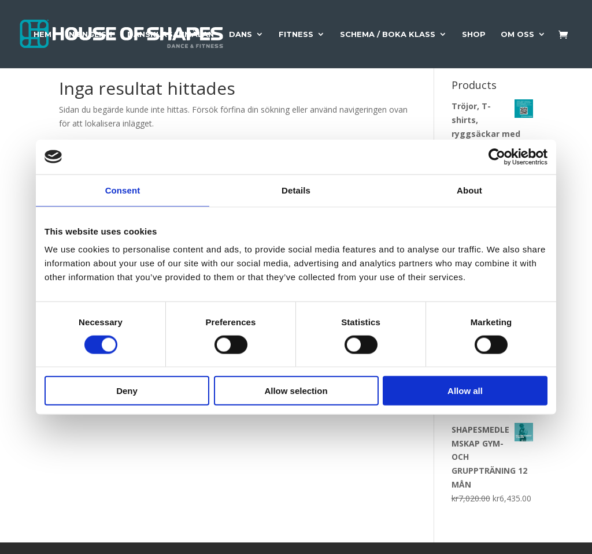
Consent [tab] (122, 190)
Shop (474, 34)
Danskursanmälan (170, 34)
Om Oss (517, 34)
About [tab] (469, 190)
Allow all (465, 391)
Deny (127, 391)
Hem (42, 34)
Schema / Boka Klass (387, 34)
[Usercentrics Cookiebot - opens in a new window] (496, 156)
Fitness (296, 34)
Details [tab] (296, 190)
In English (89, 34)
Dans (240, 34)
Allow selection (295, 391)
